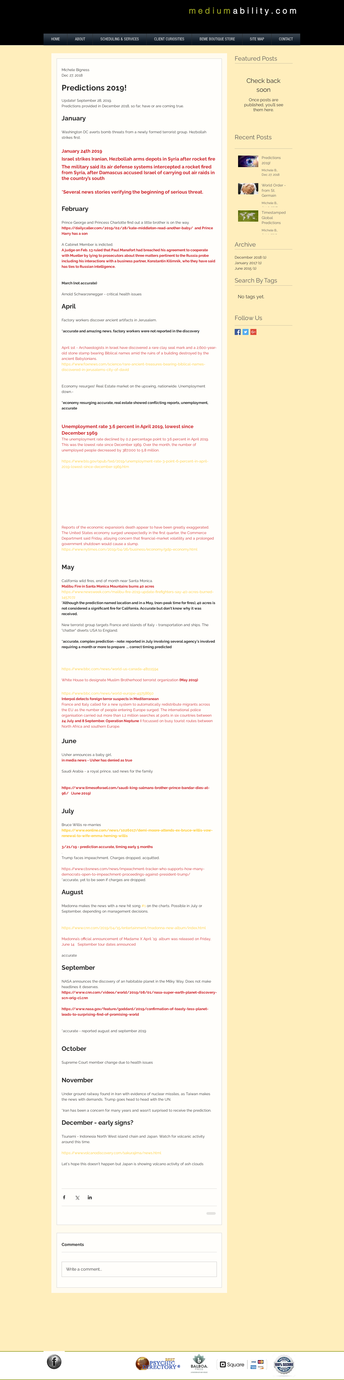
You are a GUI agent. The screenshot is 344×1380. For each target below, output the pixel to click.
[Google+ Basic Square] (253, 332)
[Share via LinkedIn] (89, 1197)
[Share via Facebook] (64, 1197)
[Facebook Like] (56, 1372)
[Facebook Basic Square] (238, 332)
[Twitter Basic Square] (246, 332)
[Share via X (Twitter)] (76, 1197)
